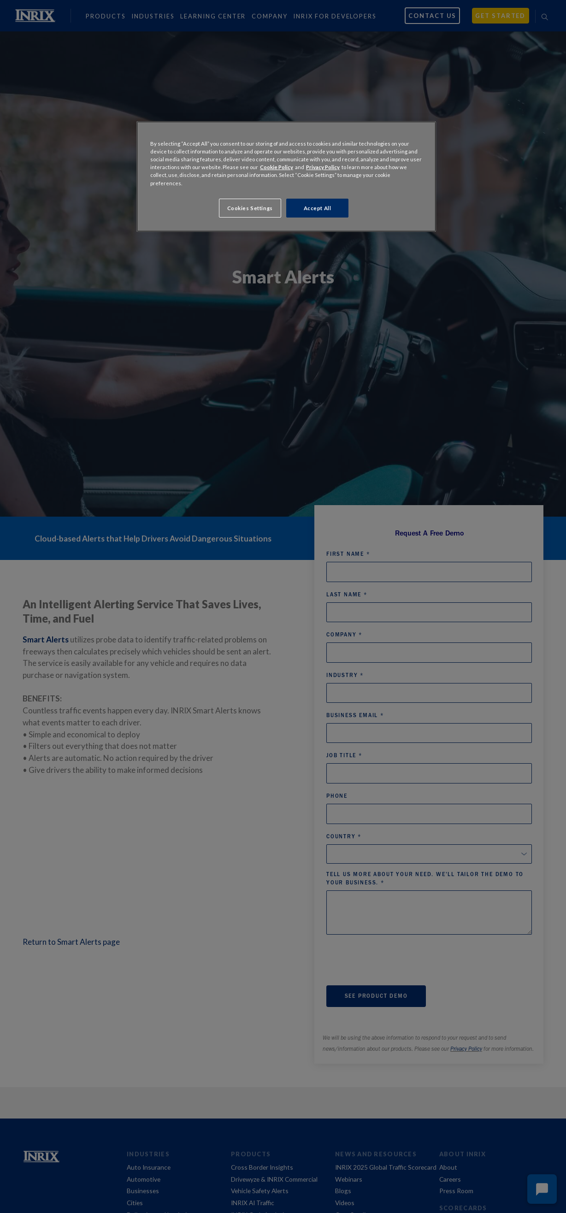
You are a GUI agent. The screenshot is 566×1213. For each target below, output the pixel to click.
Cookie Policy (276, 167)
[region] (286, 176)
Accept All (317, 208)
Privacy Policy (323, 167)
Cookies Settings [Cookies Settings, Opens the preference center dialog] (250, 208)
